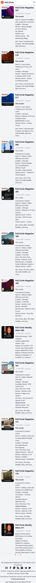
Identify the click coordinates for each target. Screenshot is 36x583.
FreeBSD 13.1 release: (23, 357)
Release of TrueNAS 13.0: (24, 345)
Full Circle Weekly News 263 (23, 328)
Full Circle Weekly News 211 (23, 526)
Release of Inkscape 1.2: (23, 355)
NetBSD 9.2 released (22, 543)
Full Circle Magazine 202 (24, 190)
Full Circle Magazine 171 (24, 420)
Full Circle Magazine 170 (24, 472)
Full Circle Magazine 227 (24, 9)
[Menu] (34, 2)
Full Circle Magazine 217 (24, 96)
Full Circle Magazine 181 (24, 364)
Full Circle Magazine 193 (24, 281)
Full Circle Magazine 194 (24, 234)
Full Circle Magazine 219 (24, 53)
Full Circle (7, 2)
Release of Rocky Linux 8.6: (24, 352)
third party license (19, 579)
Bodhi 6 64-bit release (22, 534)
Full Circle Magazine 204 (24, 143)
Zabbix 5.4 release (21, 541)
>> (20, 555)
